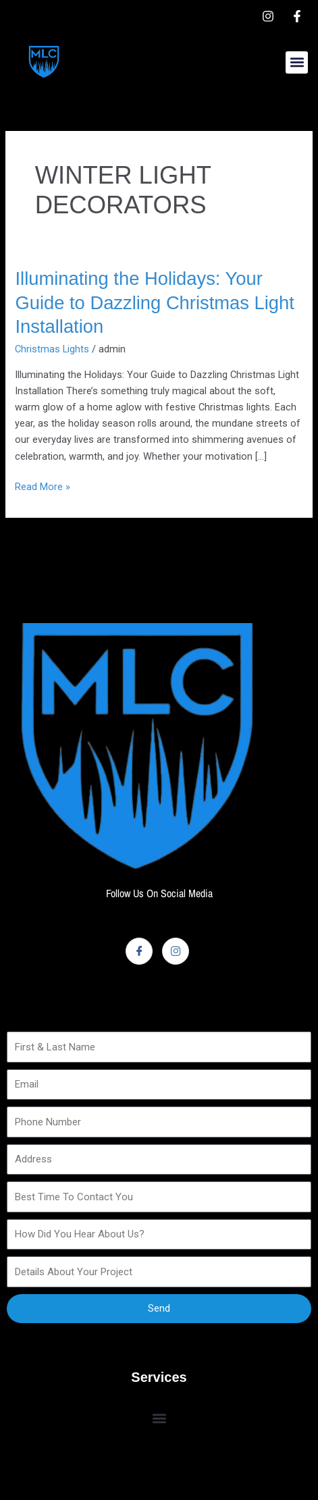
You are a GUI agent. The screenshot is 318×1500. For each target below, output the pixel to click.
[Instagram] (175, 951)
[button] (297, 62)
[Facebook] (139, 951)
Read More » (42, 486)
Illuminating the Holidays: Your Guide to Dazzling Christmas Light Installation (154, 302)
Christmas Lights (52, 349)
